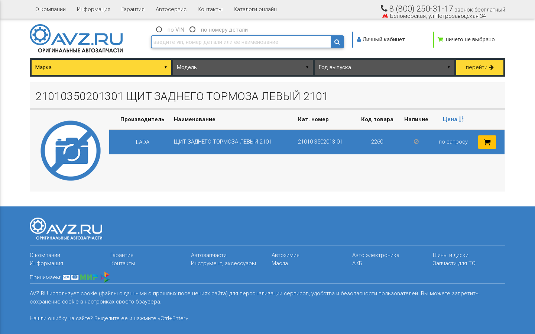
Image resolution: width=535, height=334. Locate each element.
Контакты (210, 9)
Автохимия (285, 254)
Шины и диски (450, 254)
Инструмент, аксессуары (223, 263)
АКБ (357, 263)
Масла (280, 263)
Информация (93, 9)
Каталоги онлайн (255, 9)
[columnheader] (453, 119)
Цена (453, 119)
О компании (50, 9)
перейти (480, 67)
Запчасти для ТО (454, 263)
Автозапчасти (209, 254)
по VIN (176, 29)
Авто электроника (375, 254)
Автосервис (171, 9)
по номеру (224, 29)
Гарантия (133, 9)
